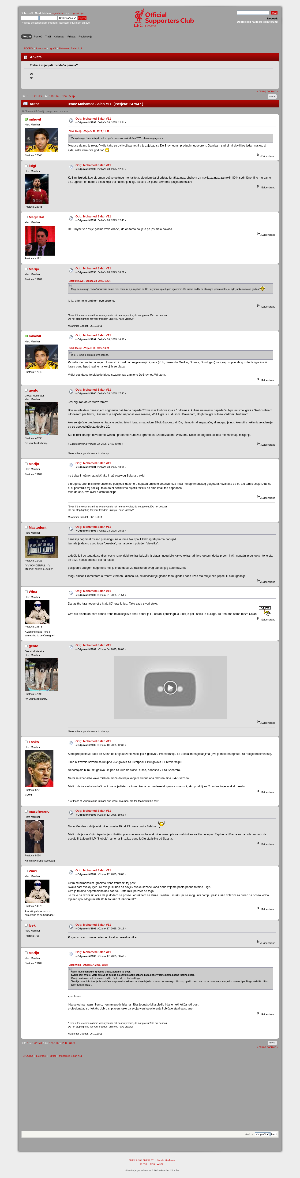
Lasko (34, 742)
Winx (33, 592)
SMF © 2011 (149, 1160)
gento (33, 390)
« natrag (261, 91)
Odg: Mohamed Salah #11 (93, 118)
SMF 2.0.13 (135, 1160)
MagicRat (37, 217)
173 (40, 96)
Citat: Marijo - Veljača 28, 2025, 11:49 (89, 131)
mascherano (39, 811)
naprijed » (272, 91)
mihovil (35, 119)
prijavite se (58, 13)
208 (64, 96)
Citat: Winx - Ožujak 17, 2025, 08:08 (88, 965)
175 (51, 96)
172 (34, 96)
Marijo (34, 269)
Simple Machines (166, 1160)
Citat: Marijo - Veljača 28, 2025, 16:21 (89, 348)
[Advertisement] (150, 1095)
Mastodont (38, 527)
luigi (32, 166)
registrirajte (77, 13)
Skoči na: (249, 1134)
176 (56, 96)
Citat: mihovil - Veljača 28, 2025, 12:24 (90, 281)
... (30, 96)
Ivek (32, 925)
